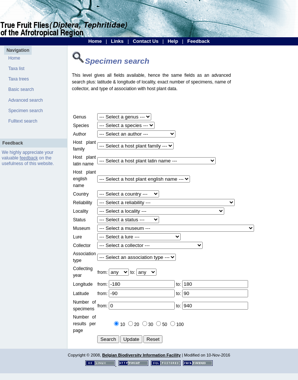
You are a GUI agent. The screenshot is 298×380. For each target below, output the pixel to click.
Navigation (17, 50)
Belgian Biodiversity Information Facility (141, 355)
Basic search (21, 89)
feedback (29, 158)
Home (95, 41)
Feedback (198, 41)
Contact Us (145, 41)
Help (173, 41)
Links (117, 41)
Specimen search (25, 110)
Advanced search (25, 100)
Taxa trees (18, 79)
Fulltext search (22, 121)
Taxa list (16, 68)
